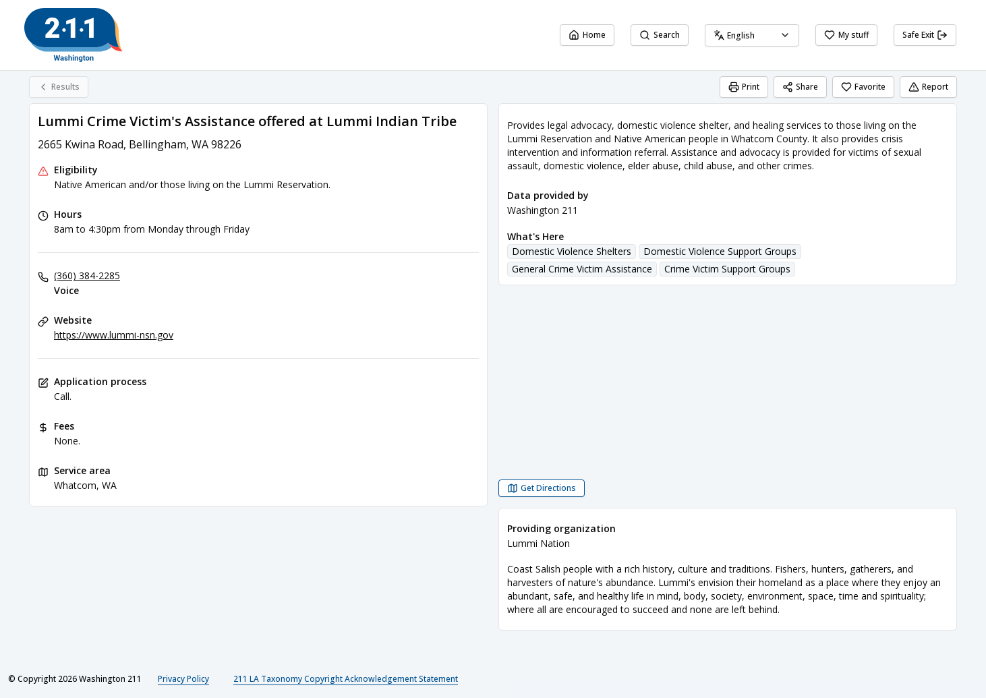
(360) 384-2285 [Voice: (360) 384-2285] (87, 275)
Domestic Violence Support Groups (719, 251)
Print (743, 86)
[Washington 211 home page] (73, 35)
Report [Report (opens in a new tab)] (928, 86)
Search (659, 34)
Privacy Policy (183, 679)
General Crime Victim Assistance (582, 268)
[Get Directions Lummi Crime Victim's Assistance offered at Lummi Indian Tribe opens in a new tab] (541, 488)
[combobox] (752, 35)
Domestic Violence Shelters (571, 251)
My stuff (846, 34)
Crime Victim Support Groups (727, 268)
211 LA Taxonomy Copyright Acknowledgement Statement (345, 679)
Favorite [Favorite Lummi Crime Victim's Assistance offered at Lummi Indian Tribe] (863, 86)
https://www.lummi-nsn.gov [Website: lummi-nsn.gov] (113, 334)
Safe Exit (925, 34)
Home (587, 34)
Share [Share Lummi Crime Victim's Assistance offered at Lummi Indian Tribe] (800, 86)
